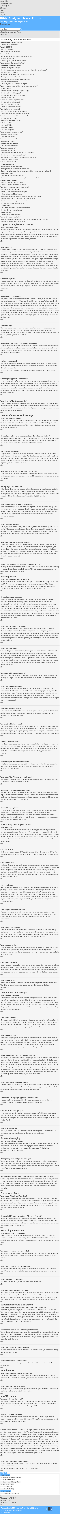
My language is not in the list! (10, 77)
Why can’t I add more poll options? (12, 100)
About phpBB (31, 1406)
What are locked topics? (8, 139)
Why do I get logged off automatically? (13, 61)
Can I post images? (7, 130)
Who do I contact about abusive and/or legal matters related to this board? (25, 219)
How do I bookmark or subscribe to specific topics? (17, 198)
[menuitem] (6, 3)
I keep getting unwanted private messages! (14, 169)
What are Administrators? (9, 146)
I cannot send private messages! (11, 166)
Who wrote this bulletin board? (10, 214)
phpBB (36, 496)
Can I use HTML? (6, 125)
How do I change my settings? (10, 68)
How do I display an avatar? (9, 81)
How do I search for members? (10, 189)
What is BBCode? (6, 123)
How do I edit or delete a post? (10, 93)
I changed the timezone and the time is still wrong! (17, 74)
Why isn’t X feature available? (10, 217)
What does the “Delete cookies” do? (12, 63)
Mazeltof (16, 1510)
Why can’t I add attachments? (10, 107)
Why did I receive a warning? (10, 109)
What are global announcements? (11, 132)
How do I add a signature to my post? (13, 95)
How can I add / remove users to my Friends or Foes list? (19, 178)
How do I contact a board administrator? (13, 221)
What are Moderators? (8, 148)
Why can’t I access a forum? (10, 104)
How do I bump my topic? (9, 118)
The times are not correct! (9, 72)
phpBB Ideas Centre (36, 1419)
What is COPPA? (6, 47)
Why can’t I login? (6, 54)
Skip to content (5, 24)
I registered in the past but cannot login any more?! (17, 56)
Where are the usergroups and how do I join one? (17, 152)
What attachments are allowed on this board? (15, 208)
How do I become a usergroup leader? (13, 155)
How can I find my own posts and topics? (14, 192)
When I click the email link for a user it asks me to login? (19, 86)
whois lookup (23, 1437)
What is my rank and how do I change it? (14, 84)
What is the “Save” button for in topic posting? (15, 113)
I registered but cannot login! (10, 51)
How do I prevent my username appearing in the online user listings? (23, 70)
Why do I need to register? (9, 45)
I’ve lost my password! (7, 58)
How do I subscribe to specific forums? (13, 201)
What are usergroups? (7, 150)
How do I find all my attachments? (11, 210)
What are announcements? (9, 134)
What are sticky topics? (8, 136)
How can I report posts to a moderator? (13, 111)
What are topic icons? (7, 141)
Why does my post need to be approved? (14, 116)
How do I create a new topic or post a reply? (15, 90)
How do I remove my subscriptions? (12, 203)
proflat (7, 1510)
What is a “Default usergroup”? (10, 159)
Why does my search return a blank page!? (14, 187)
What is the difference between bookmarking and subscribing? (21, 196)
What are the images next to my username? (15, 79)
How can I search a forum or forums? (12, 182)
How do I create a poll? (8, 97)
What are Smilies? (6, 127)
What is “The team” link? (8, 162)
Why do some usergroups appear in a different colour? (18, 157)
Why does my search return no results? (13, 185)
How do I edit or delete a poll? (10, 102)
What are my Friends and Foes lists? (12, 175)
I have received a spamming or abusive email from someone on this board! (25, 171)
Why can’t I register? (7, 49)
